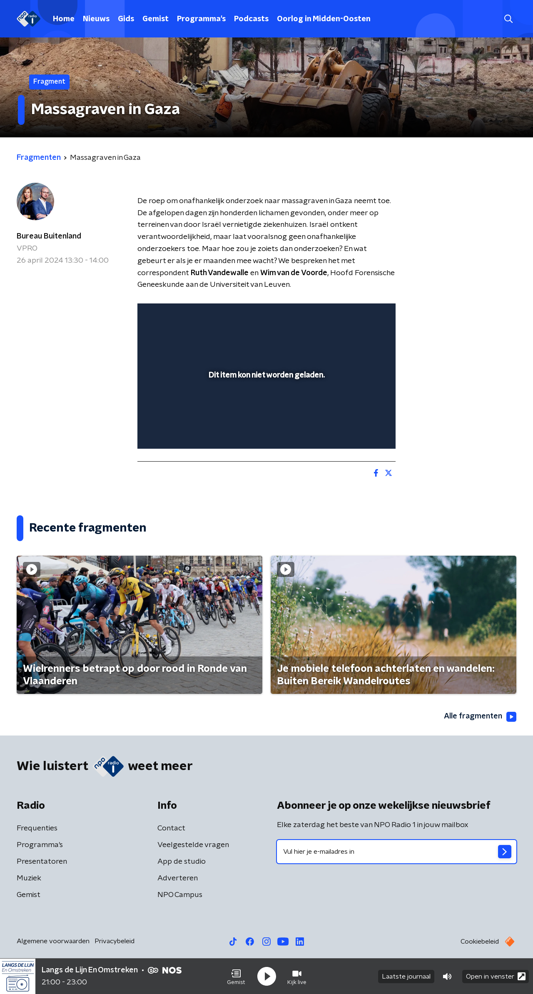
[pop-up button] (358, 430)
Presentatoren (42, 861)
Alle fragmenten (480, 717)
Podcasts (251, 19)
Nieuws (96, 19)
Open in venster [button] (496, 976)
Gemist (155, 19)
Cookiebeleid (480, 941)
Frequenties (37, 828)
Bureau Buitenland (49, 236)
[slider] (265, 408)
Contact (171, 828)
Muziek (29, 878)
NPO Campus (179, 895)
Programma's (201, 19)
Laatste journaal (406, 976)
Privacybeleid (114, 941)
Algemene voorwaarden (53, 941)
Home (64, 19)
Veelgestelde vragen (193, 845)
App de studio (181, 861)
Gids (126, 19)
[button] (236, 976)
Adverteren (177, 878)
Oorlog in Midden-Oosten (324, 19)
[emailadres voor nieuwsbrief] (396, 851)
